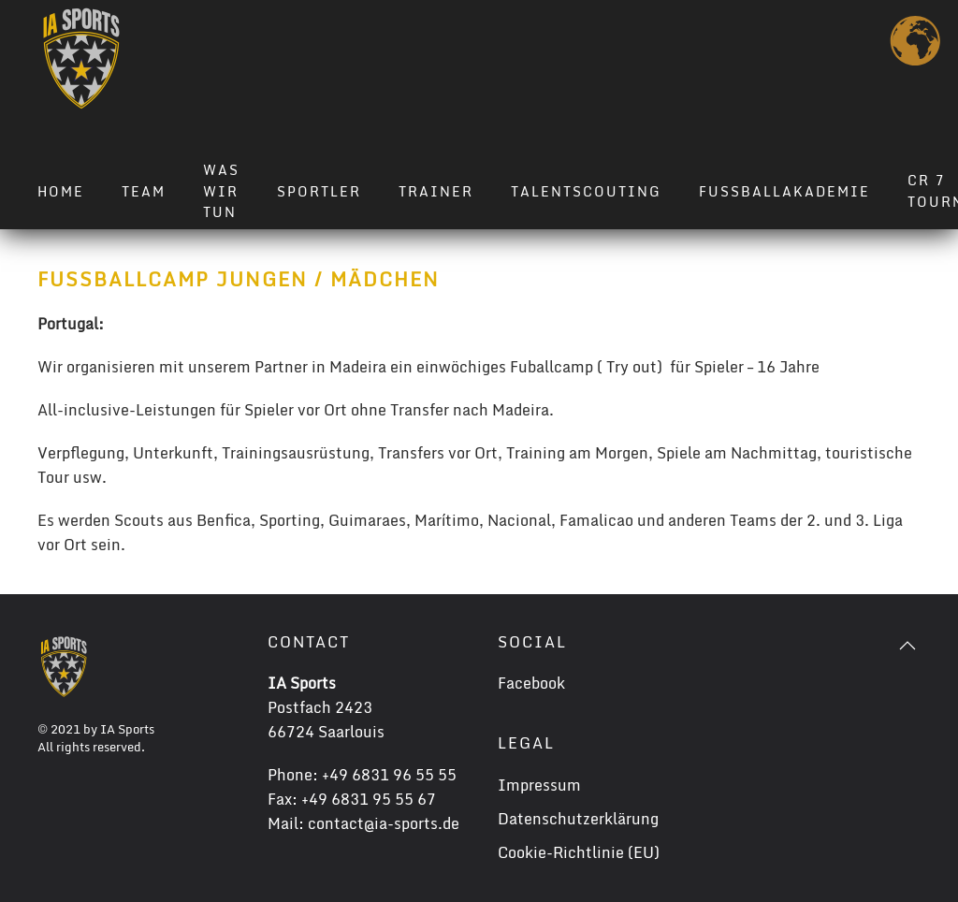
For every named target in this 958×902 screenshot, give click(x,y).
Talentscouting (586, 191)
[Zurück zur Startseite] (81, 58)
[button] (907, 645)
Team (144, 191)
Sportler (319, 191)
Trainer (436, 191)
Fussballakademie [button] (784, 191)
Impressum (539, 785)
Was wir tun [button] (221, 191)
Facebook (531, 683)
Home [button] (60, 191)
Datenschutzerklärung (578, 819)
